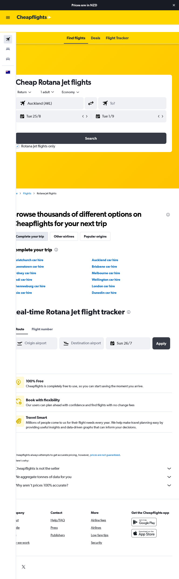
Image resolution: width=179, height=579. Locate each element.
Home (27, 186)
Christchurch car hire (41, 252)
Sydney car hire (37, 265)
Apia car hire (35, 285)
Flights (40, 186)
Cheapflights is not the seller (100, 461)
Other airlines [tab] (77, 229)
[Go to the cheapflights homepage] (34, 17)
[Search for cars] (8, 51)
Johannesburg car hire (42, 279)
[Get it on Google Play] (147, 519)
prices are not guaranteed (118, 447)
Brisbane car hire (111, 259)
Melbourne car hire (113, 265)
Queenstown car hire (41, 259)
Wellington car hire (113, 272)
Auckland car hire (112, 252)
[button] (174, 5)
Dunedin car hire (111, 285)
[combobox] (84, 84)
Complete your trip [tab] (43, 229)
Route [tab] (33, 321)
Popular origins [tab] (108, 229)
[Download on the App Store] (147, 530)
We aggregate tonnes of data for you (100, 469)
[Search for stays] (8, 41)
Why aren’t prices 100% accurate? (100, 478)
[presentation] (168, 207)
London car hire (110, 279)
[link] (25, 559)
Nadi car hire (35, 272)
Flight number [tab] (55, 321)
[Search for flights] (8, 31)
